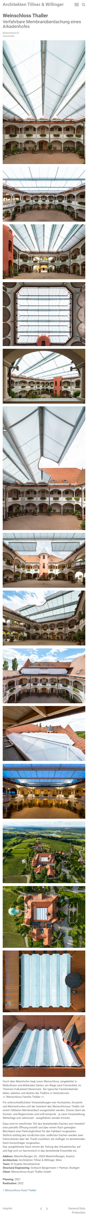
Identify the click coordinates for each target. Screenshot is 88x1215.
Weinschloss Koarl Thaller (20, 1190)
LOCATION (8, 36)
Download (9, 33)
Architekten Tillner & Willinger (33, 4)
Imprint (7, 1208)
